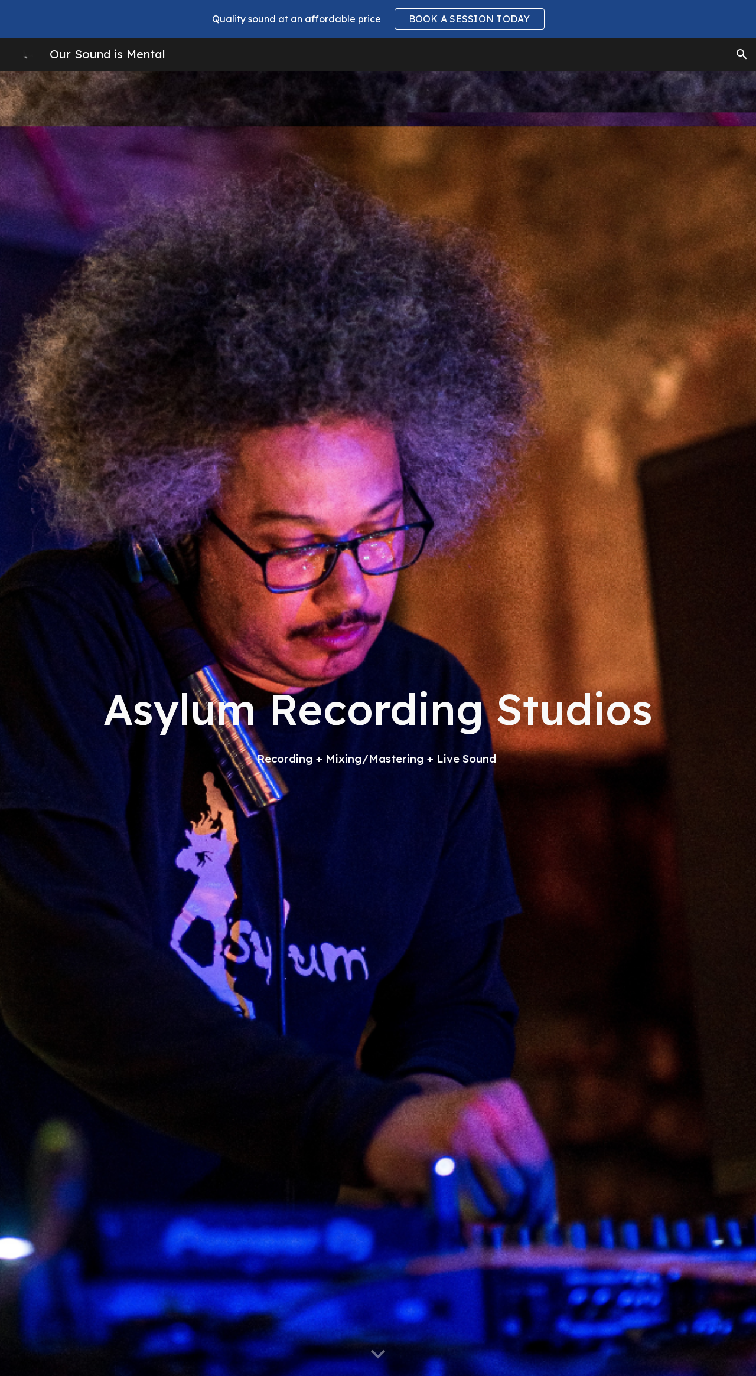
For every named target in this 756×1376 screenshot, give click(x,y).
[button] (742, 54)
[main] (378, 723)
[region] (378, 19)
